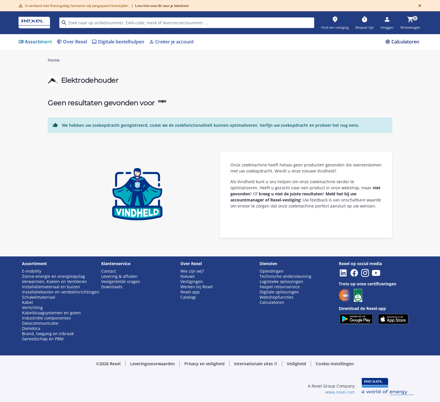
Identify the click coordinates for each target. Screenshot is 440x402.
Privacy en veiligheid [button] (204, 363)
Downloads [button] (112, 286)
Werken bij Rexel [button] (196, 286)
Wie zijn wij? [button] (192, 271)
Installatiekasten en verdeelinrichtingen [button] (60, 292)
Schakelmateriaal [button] (38, 297)
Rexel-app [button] (190, 292)
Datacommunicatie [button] (40, 323)
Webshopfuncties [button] (276, 297)
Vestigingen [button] (191, 281)
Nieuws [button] (187, 276)
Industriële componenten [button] (46, 318)
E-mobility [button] (31, 271)
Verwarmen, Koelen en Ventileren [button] (54, 281)
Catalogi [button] (188, 297)
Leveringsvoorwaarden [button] (152, 363)
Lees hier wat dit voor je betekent (160, 5)
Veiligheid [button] (296, 363)
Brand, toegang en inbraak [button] (48, 333)
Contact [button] (108, 271)
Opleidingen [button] (272, 271)
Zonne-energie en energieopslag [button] (53, 276)
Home (54, 60)
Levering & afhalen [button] (119, 276)
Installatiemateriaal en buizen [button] (51, 286)
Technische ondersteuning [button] (285, 276)
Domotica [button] (31, 328)
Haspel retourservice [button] (280, 286)
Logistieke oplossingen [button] (281, 281)
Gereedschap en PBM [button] (43, 339)
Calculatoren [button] (272, 302)
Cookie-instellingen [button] (335, 363)
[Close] (418, 6)
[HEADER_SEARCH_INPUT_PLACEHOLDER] (186, 22)
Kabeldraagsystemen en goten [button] (51, 312)
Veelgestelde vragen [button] (120, 281)
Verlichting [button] (32, 307)
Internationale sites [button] (255, 363)
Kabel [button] (27, 302)
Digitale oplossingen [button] (279, 292)
